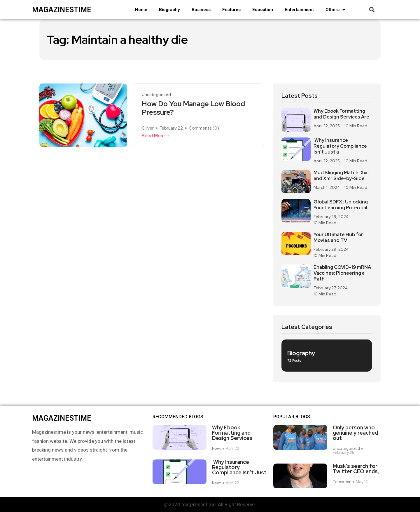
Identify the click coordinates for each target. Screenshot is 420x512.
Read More (156, 135)
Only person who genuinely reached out (355, 433)
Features (231, 9)
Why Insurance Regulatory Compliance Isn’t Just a (340, 146)
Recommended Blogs (178, 417)
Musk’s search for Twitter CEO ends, (356, 469)
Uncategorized (156, 95)
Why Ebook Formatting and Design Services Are (341, 114)
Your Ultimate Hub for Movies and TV (338, 237)
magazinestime (61, 9)
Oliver (148, 128)
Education (262, 9)
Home (141, 9)
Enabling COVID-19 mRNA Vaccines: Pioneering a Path (342, 273)
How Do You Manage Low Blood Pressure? (193, 108)
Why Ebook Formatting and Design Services (232, 433)
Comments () (204, 128)
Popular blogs (291, 417)
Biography (169, 9)
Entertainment (299, 9)
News (216, 449)
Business (201, 9)
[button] (372, 10)
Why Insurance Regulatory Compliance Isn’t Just (239, 467)
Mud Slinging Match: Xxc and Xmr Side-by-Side (341, 176)
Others (335, 10)
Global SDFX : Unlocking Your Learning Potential (341, 205)
